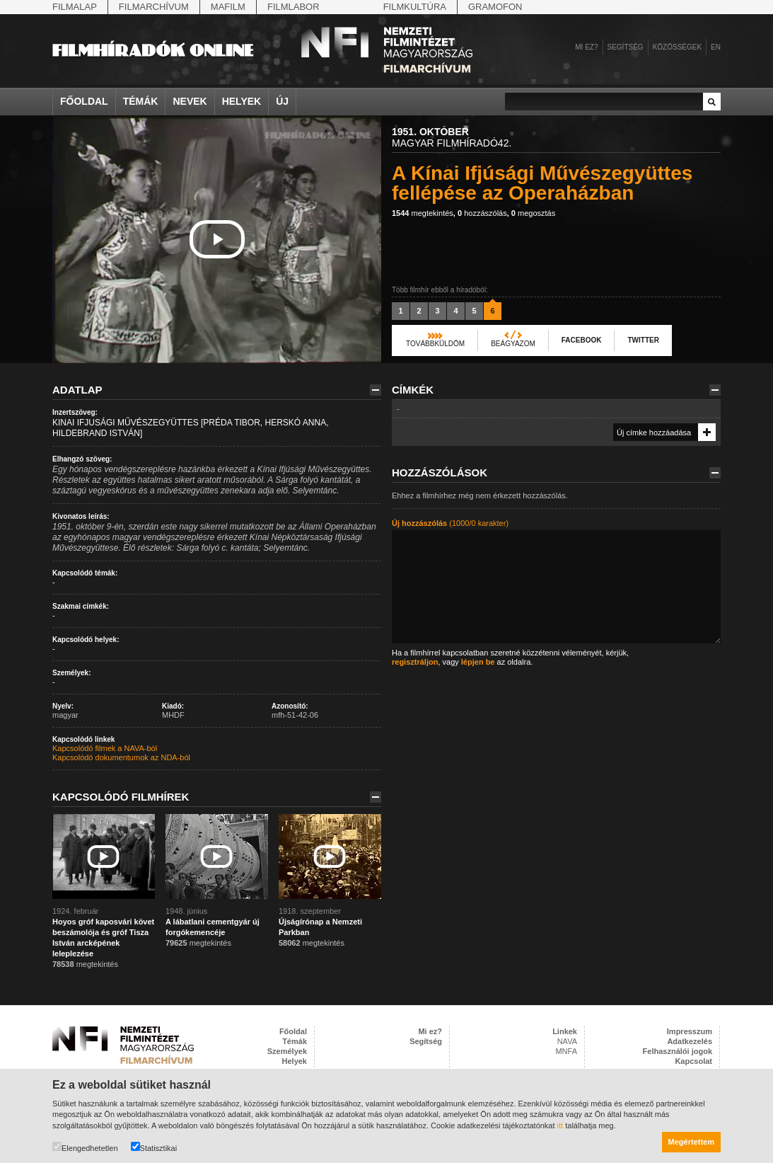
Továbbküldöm (435, 344)
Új (282, 101)
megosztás (533, 213)
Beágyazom (513, 344)
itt (560, 1125)
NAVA (567, 1041)
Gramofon (495, 6)
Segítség (626, 47)
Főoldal (84, 101)
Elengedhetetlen (85, 1147)
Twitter (642, 340)
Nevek (190, 101)
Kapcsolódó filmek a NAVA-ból (104, 748)
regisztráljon (415, 662)
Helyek (242, 101)
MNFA (566, 1051)
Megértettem (691, 1142)
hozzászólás (482, 213)
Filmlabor (293, 6)
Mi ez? (586, 47)
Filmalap (74, 6)
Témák (140, 101)
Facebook (582, 340)
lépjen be (478, 662)
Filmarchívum (154, 6)
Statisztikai (154, 1147)
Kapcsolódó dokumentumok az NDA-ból (121, 757)
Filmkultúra (414, 6)
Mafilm (228, 6)
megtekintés (422, 213)
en (716, 47)
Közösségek (677, 47)
